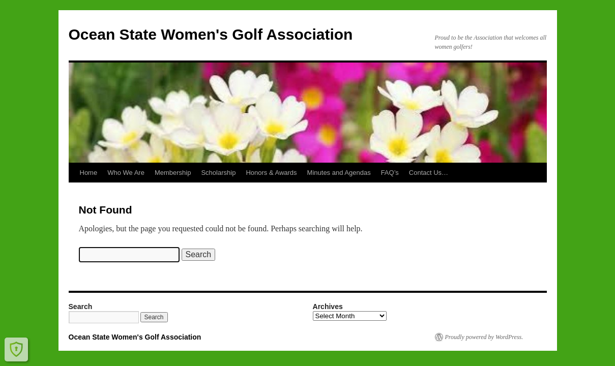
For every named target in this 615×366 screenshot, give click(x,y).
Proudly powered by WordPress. (484, 337)
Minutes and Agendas (339, 172)
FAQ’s (390, 172)
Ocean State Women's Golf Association (211, 34)
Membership (173, 172)
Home (89, 172)
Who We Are (125, 172)
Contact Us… (428, 172)
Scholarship (218, 172)
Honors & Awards (271, 172)
